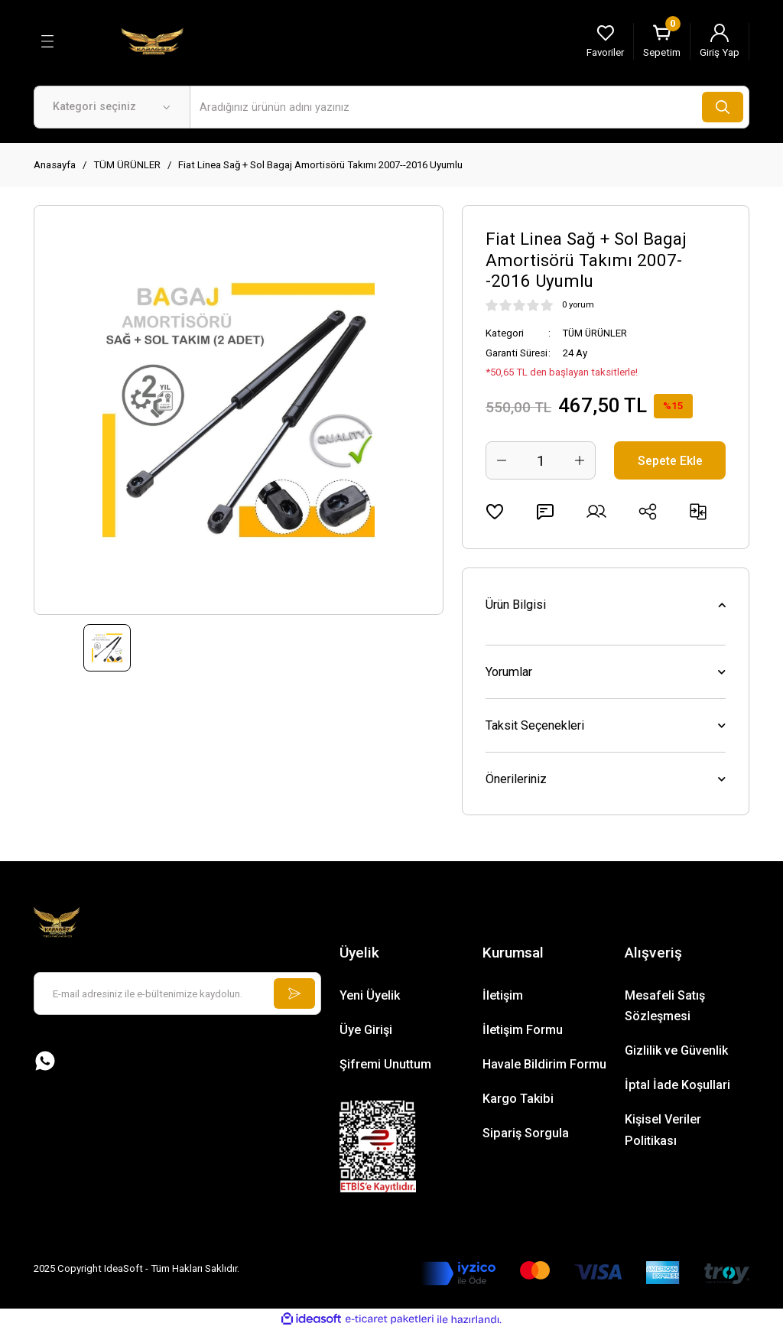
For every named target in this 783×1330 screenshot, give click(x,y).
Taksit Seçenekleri (535, 725)
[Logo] (152, 40)
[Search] (469, 107)
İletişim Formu (522, 1030)
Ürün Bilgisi (516, 604)
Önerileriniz (516, 779)
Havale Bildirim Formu (544, 1064)
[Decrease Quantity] (501, 460)
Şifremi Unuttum (385, 1064)
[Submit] (293, 993)
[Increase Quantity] (579, 460)
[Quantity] (540, 460)
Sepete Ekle (670, 460)
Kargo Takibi (518, 1098)
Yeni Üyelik (370, 995)
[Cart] (662, 41)
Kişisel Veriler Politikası (663, 1129)
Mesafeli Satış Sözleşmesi (665, 1005)
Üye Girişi (366, 1030)
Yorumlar (509, 672)
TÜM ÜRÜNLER (596, 333)
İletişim (502, 995)
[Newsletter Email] (177, 993)
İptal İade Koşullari (677, 1085)
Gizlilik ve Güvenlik (676, 1050)
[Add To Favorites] (495, 511)
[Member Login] (719, 41)
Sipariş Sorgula (525, 1133)
